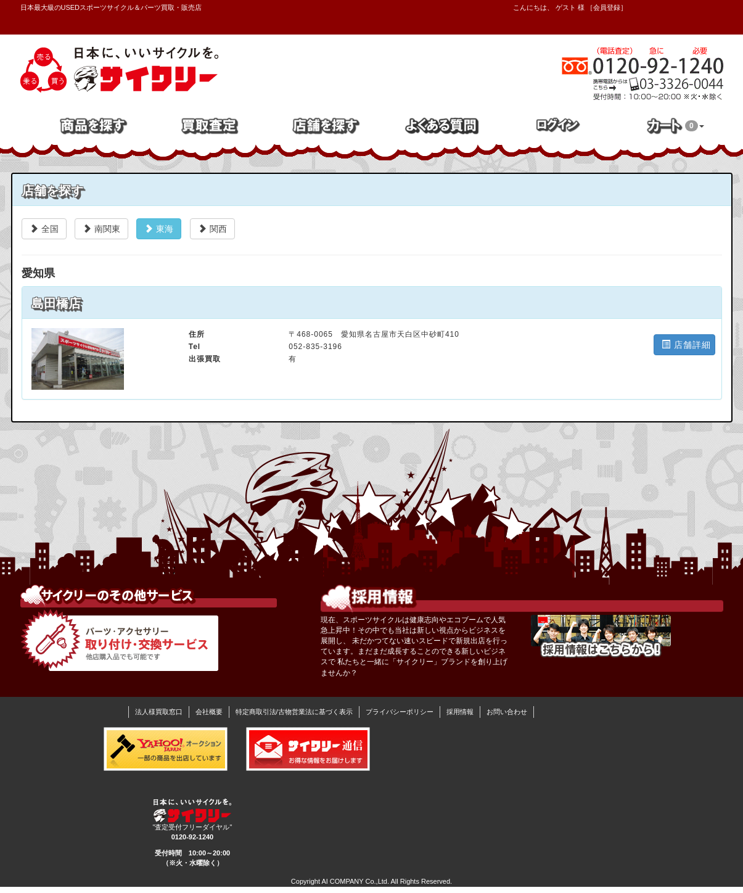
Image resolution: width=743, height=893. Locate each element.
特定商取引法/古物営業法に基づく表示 (294, 711)
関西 (212, 229)
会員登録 (606, 7)
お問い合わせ (506, 711)
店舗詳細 (686, 345)
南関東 (101, 229)
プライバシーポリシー (399, 711)
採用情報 (460, 711)
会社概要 (209, 711)
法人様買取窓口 (159, 711)
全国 (44, 229)
